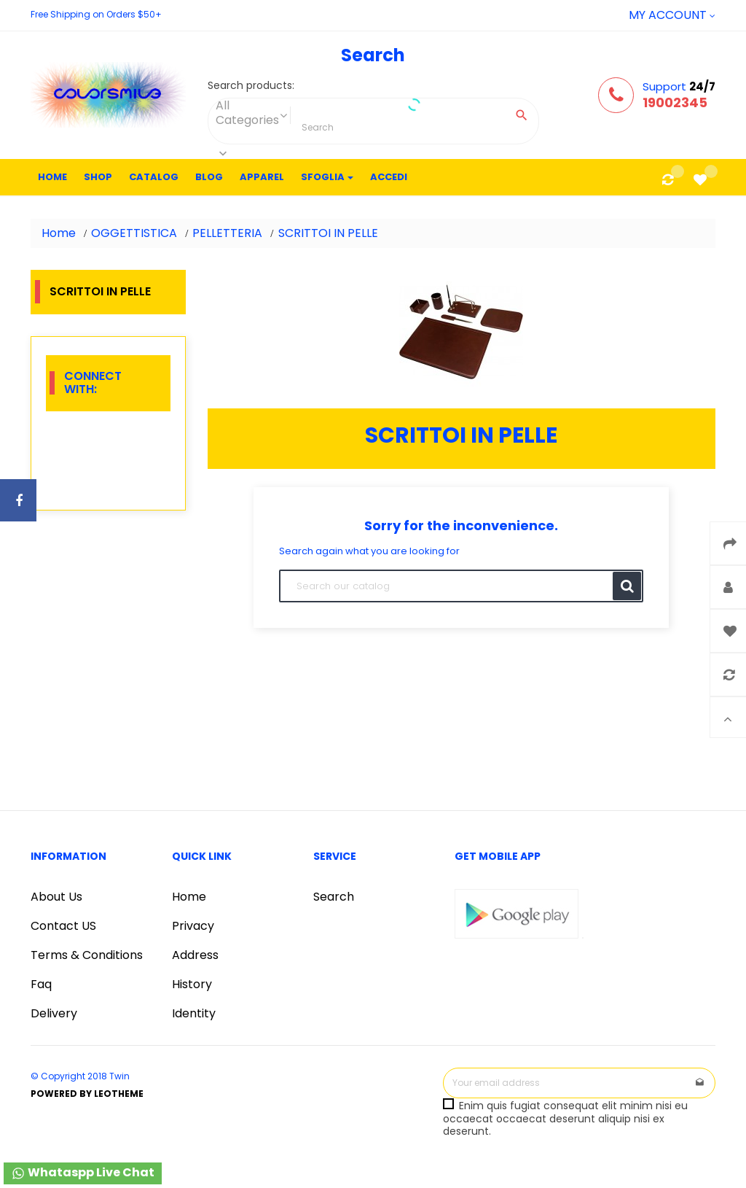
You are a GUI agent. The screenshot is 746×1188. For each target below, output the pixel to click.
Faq (41, 984)
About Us (56, 896)
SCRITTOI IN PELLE (100, 291)
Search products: (251, 86)
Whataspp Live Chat (82, 1172)
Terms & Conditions (87, 955)
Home (189, 896)
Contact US (63, 925)
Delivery (54, 1013)
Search (333, 896)
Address (195, 955)
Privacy (193, 925)
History (192, 984)
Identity (194, 1013)
